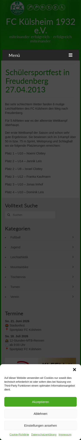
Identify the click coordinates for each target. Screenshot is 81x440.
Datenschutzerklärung (43, 434)
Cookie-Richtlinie (19, 434)
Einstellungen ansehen (40, 425)
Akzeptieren (40, 402)
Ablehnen (40, 413)
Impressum (65, 434)
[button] (74, 369)
